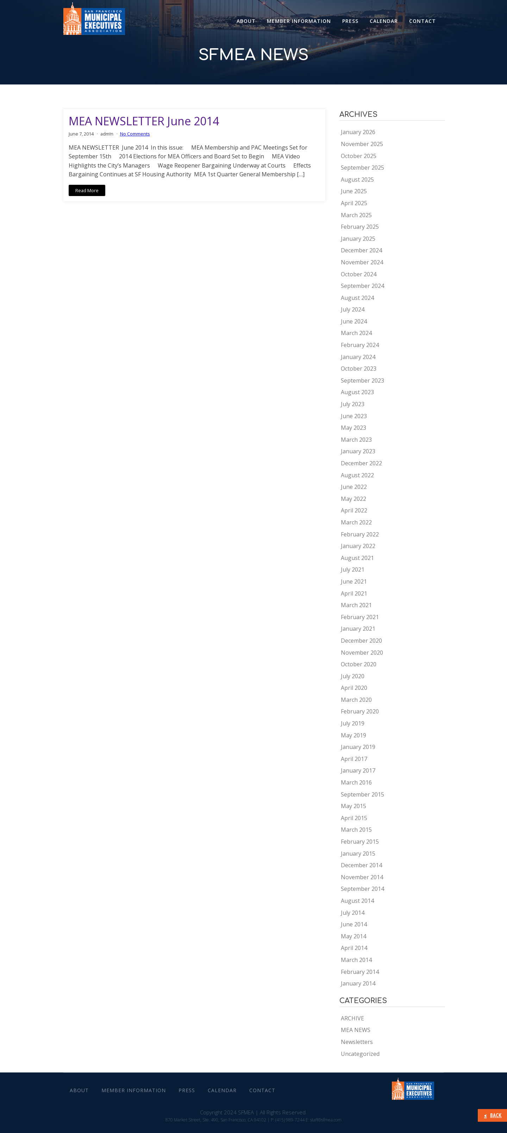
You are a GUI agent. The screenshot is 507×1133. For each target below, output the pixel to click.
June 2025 (354, 191)
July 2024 (352, 309)
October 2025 (358, 156)
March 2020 (356, 700)
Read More (87, 190)
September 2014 (362, 889)
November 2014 (362, 877)
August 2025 (357, 179)
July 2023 (352, 404)
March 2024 (356, 333)
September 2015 (362, 794)
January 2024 (358, 357)
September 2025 (362, 167)
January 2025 (358, 239)
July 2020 (352, 676)
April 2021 (354, 593)
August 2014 (357, 901)
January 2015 (358, 853)
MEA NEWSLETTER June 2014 (144, 121)
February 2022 (360, 534)
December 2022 (361, 463)
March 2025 (356, 215)
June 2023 (354, 416)
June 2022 (354, 487)
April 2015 (354, 818)
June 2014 (354, 924)
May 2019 (353, 735)
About (246, 21)
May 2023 (353, 428)
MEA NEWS (355, 1030)
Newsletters (357, 1042)
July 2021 (352, 569)
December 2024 (361, 250)
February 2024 (360, 345)
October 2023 (358, 368)
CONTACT (422, 21)
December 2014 (361, 865)
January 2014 (358, 983)
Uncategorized (360, 1054)
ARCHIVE (352, 1018)
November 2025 (362, 144)
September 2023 (362, 380)
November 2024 (362, 262)
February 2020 (360, 711)
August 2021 (357, 558)
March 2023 (356, 439)
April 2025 (354, 203)
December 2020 (361, 640)
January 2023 (358, 451)
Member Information (299, 21)
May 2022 (353, 499)
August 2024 (357, 298)
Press (350, 21)
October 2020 (358, 664)
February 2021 (360, 617)
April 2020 (354, 688)
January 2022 (358, 546)
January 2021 (358, 628)
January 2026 (358, 132)
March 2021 (356, 605)
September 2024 (362, 286)
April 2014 (354, 948)
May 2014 (353, 936)
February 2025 (360, 227)
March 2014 (356, 960)
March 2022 (356, 522)
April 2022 (354, 510)
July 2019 (352, 723)
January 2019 (358, 747)
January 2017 (358, 770)
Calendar (384, 21)
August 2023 (357, 392)
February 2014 (360, 972)
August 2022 (357, 475)
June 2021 (354, 581)
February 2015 (360, 841)
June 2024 (354, 321)
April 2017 (354, 759)
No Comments (135, 134)
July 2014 (352, 913)
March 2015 (356, 829)
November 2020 (362, 652)
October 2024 (358, 274)
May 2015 (353, 806)
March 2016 (356, 782)
